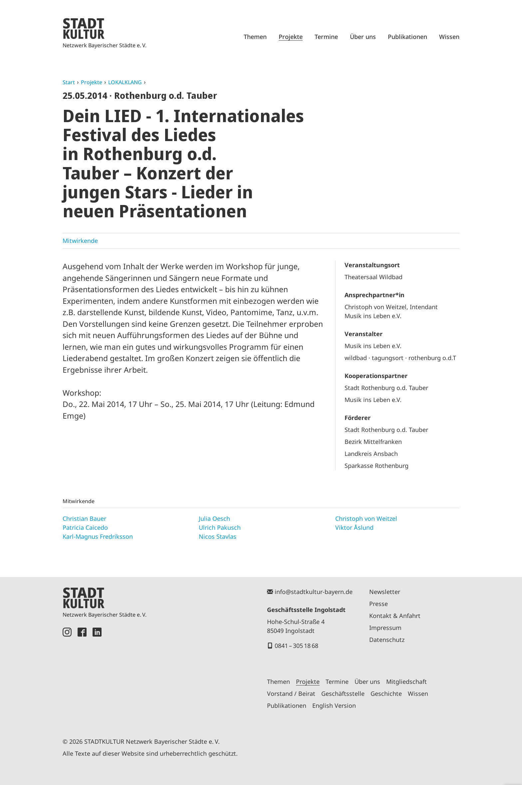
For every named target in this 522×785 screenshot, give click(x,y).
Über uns (363, 37)
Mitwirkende (80, 241)
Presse (378, 604)
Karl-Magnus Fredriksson (98, 536)
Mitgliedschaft (406, 682)
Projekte (291, 37)
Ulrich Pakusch (220, 527)
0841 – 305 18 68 (296, 646)
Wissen (449, 37)
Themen (255, 37)
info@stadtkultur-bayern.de (314, 592)
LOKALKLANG (125, 82)
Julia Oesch (214, 518)
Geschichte (386, 693)
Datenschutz (386, 640)
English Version (334, 705)
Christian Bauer (84, 518)
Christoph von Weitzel (366, 518)
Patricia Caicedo (85, 527)
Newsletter (384, 592)
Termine (326, 37)
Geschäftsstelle (343, 693)
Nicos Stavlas (217, 536)
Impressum (385, 628)
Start (69, 82)
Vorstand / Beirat (291, 693)
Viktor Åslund (354, 527)
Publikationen (407, 37)
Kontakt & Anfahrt (394, 616)
